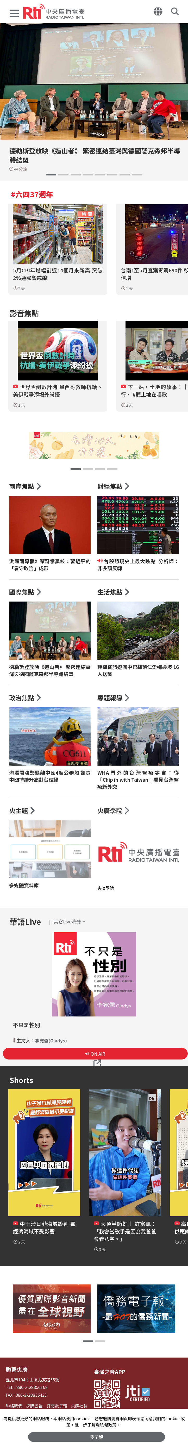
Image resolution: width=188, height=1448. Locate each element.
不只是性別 (27, 1029)
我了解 (96, 1436)
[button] (14, 14)
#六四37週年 (32, 194)
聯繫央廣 (16, 1373)
